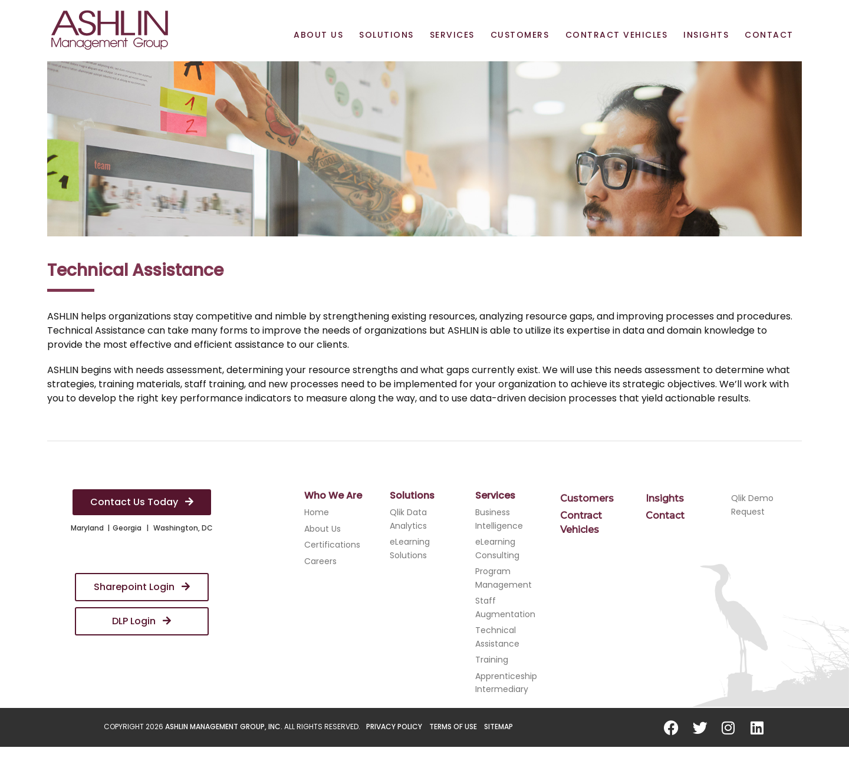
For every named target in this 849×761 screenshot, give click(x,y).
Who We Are (333, 495)
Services (452, 35)
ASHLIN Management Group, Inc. (223, 727)
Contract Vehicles (616, 35)
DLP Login (141, 621)
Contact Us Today (141, 502)
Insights (706, 35)
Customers (520, 35)
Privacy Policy (394, 727)
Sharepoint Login (142, 587)
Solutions (386, 35)
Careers (320, 561)
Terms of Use (453, 727)
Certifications (332, 545)
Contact (769, 35)
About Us (318, 35)
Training (491, 660)
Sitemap (498, 727)
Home (316, 512)
